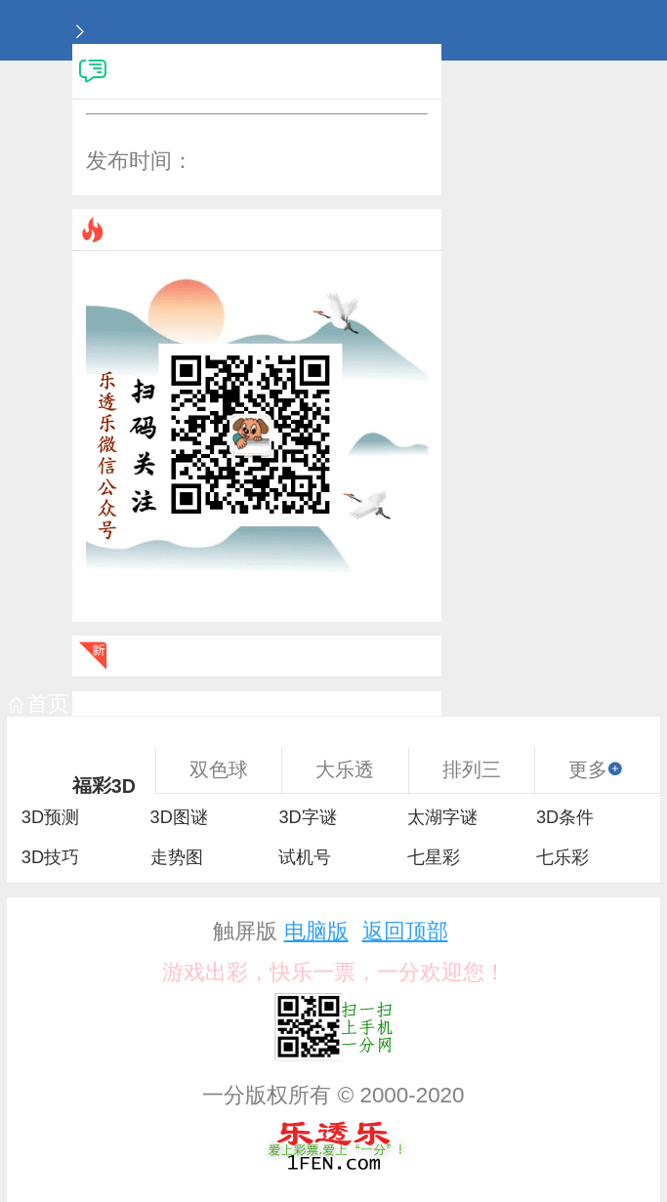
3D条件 (565, 817)
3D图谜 (179, 817)
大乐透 (344, 769)
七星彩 (433, 857)
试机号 (304, 857)
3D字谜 (307, 817)
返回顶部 (405, 931)
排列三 (471, 769)
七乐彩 (562, 857)
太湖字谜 (442, 817)
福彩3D (104, 786)
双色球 (218, 769)
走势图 (176, 857)
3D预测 (50, 817)
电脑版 (316, 931)
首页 (38, 703)
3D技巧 (50, 857)
